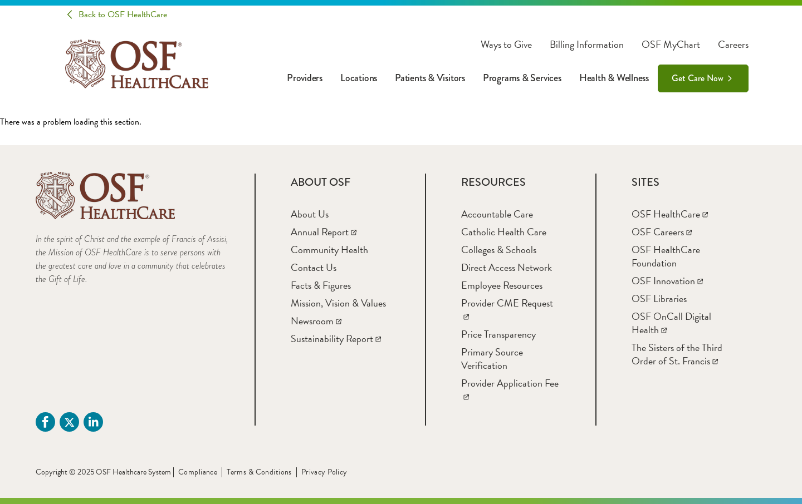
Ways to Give (506, 44)
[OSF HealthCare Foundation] (666, 256)
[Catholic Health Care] (503, 231)
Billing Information (587, 44)
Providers (304, 78)
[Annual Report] (323, 231)
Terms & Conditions (259, 472)
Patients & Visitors (430, 78)
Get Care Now (697, 78)
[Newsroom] (316, 320)
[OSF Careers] (662, 231)
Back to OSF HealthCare (123, 14)
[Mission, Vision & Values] (338, 302)
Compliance (197, 472)
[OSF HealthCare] (670, 213)
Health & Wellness (614, 78)
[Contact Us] (313, 267)
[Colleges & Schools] (498, 249)
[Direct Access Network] (506, 267)
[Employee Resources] (501, 285)
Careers (733, 44)
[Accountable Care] (497, 213)
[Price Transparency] (498, 334)
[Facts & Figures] (321, 285)
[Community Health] (329, 249)
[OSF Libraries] (659, 298)
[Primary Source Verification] (492, 358)
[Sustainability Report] (336, 338)
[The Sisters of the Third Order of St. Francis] (677, 354)
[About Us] (310, 213)
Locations (358, 78)
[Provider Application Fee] (510, 389)
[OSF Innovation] (667, 280)
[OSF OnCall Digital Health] (671, 323)
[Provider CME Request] (507, 309)
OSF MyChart (671, 44)
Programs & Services (522, 78)
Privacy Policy (324, 472)
